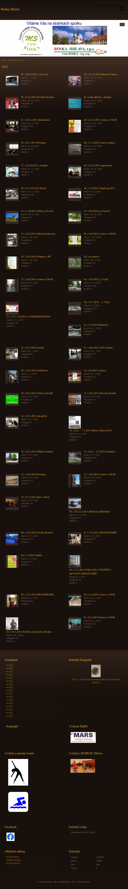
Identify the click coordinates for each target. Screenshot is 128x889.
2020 (10, 684)
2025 (10, 668)
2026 (10, 665)
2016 (10, 697)
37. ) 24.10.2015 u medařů (34, 165)
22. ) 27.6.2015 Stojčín (32, 347)
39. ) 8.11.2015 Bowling (33, 142)
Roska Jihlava (10, 9)
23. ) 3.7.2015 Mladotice (96, 325)
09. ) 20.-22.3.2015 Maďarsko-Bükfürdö (89, 511)
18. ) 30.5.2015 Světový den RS (37, 393)
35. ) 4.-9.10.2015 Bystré (33, 188)
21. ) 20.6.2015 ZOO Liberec (98, 347)
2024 (10, 672)
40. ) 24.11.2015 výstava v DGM (100, 120)
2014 (10, 703)
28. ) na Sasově (91, 256)
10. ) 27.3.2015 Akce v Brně (35, 497)
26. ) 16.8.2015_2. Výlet (96, 279)
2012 (10, 709)
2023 (10, 675)
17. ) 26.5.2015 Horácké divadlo (100, 393)
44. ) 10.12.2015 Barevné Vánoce (100, 74)
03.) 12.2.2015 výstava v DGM (99, 594)
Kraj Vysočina (14, 863)
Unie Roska (13, 857)
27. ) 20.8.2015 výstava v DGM (37, 279)
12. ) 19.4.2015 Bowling (33, 474)
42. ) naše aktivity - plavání (97, 97)
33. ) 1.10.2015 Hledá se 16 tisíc (37, 211)
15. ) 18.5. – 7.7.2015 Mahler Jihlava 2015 (90, 430)
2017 (10, 694)
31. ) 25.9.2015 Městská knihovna (38, 233)
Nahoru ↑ (87, 882)
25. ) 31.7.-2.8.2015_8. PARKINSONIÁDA (28, 316)
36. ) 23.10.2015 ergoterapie (98, 165)
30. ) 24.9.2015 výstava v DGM (100, 233)
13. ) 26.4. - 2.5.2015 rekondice (99, 451)
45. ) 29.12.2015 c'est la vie (34, 74)
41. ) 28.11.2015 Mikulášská (35, 120)
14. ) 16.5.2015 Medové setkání (37, 451)
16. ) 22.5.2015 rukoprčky (34, 416)
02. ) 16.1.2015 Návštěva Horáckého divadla (28, 631)
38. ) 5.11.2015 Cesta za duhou (99, 142)
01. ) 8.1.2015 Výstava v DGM (99, 617)
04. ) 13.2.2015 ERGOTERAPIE (37, 594)
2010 (10, 716)
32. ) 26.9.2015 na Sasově (97, 211)
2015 (10, 700)
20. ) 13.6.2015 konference (34, 370)
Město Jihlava (14, 860)
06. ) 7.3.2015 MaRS (31, 555)
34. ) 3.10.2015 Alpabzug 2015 (99, 188)
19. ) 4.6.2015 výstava (95, 370)
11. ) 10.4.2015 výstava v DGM (99, 474)
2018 (10, 690)
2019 (10, 687)
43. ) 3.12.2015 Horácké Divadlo (37, 97)
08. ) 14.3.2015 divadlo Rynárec (37, 532)
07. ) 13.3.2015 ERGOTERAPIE (100, 532)
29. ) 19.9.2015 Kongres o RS (36, 256)
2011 (10, 713)
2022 (10, 678)
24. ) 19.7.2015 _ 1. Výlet (96, 302)
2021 (10, 681)
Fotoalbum (13, 60)
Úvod (4, 60)
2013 (10, 706)
